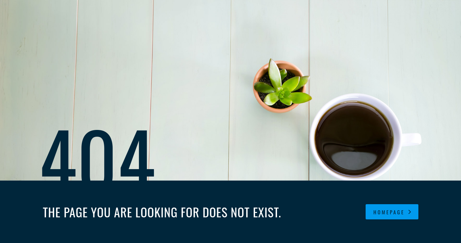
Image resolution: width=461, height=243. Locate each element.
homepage (392, 212)
